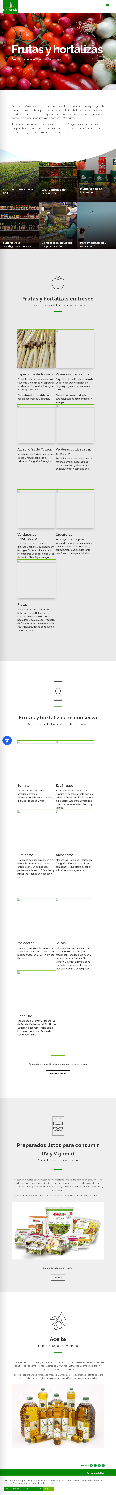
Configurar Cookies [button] (12, 1489)
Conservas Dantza (58, 1073)
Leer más (37, 1489)
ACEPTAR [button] (48, 1489)
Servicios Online (95, 1473)
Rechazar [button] (26, 1489)
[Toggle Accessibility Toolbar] (7, 740)
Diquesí (58, 1277)
